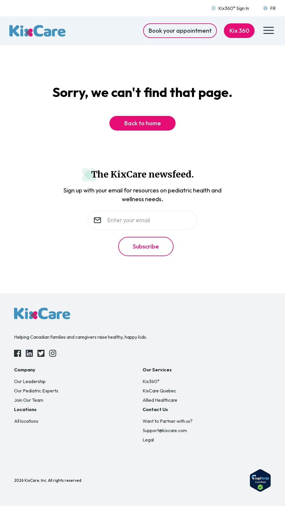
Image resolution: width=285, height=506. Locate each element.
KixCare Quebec (159, 391)
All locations (26, 421)
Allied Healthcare (159, 400)
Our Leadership (30, 381)
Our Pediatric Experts (36, 391)
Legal (148, 440)
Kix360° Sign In (230, 8)
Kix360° (150, 381)
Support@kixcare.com (164, 430)
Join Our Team (28, 400)
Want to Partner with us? (167, 421)
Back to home (142, 123)
